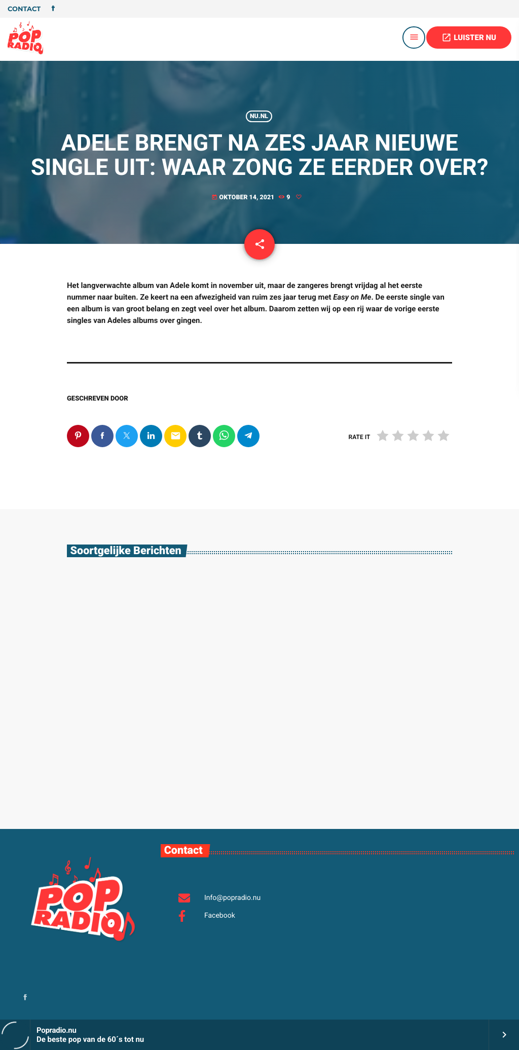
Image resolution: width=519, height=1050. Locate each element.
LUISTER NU (468, 37)
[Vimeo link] (25, 37)
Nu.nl (259, 116)
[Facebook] (53, 9)
